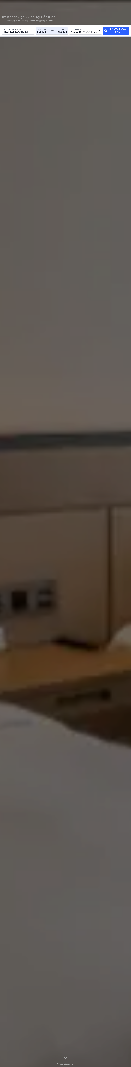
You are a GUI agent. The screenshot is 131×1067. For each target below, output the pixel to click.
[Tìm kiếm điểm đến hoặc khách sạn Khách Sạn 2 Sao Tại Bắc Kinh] (18, 31)
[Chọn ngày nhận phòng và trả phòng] (44, 30)
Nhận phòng (41, 29)
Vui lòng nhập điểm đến (12, 29)
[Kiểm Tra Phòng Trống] (116, 31)
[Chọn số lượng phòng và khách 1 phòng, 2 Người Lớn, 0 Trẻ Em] (85, 30)
